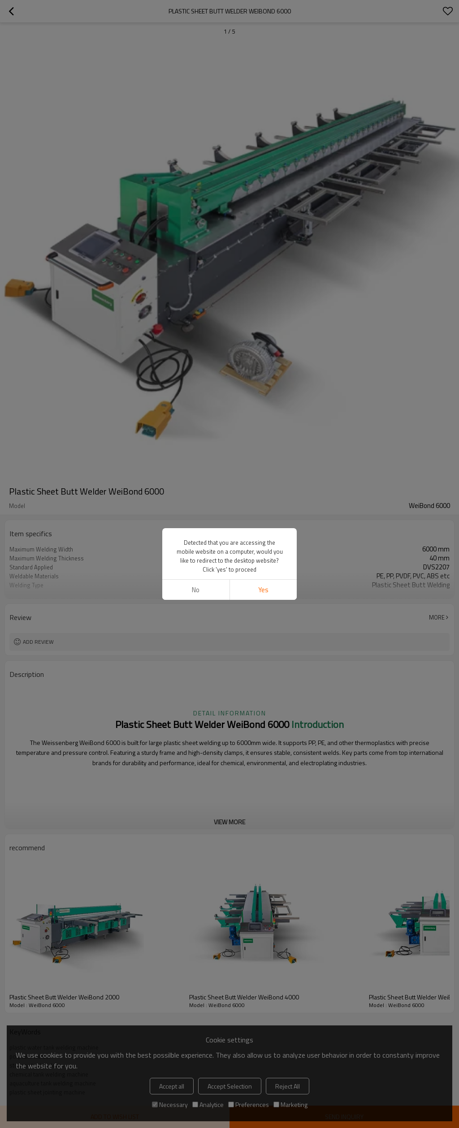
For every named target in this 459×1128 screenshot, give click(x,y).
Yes (263, 590)
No (195, 590)
